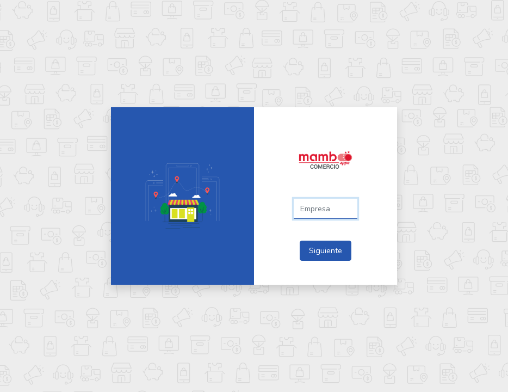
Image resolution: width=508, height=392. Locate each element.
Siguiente (325, 250)
